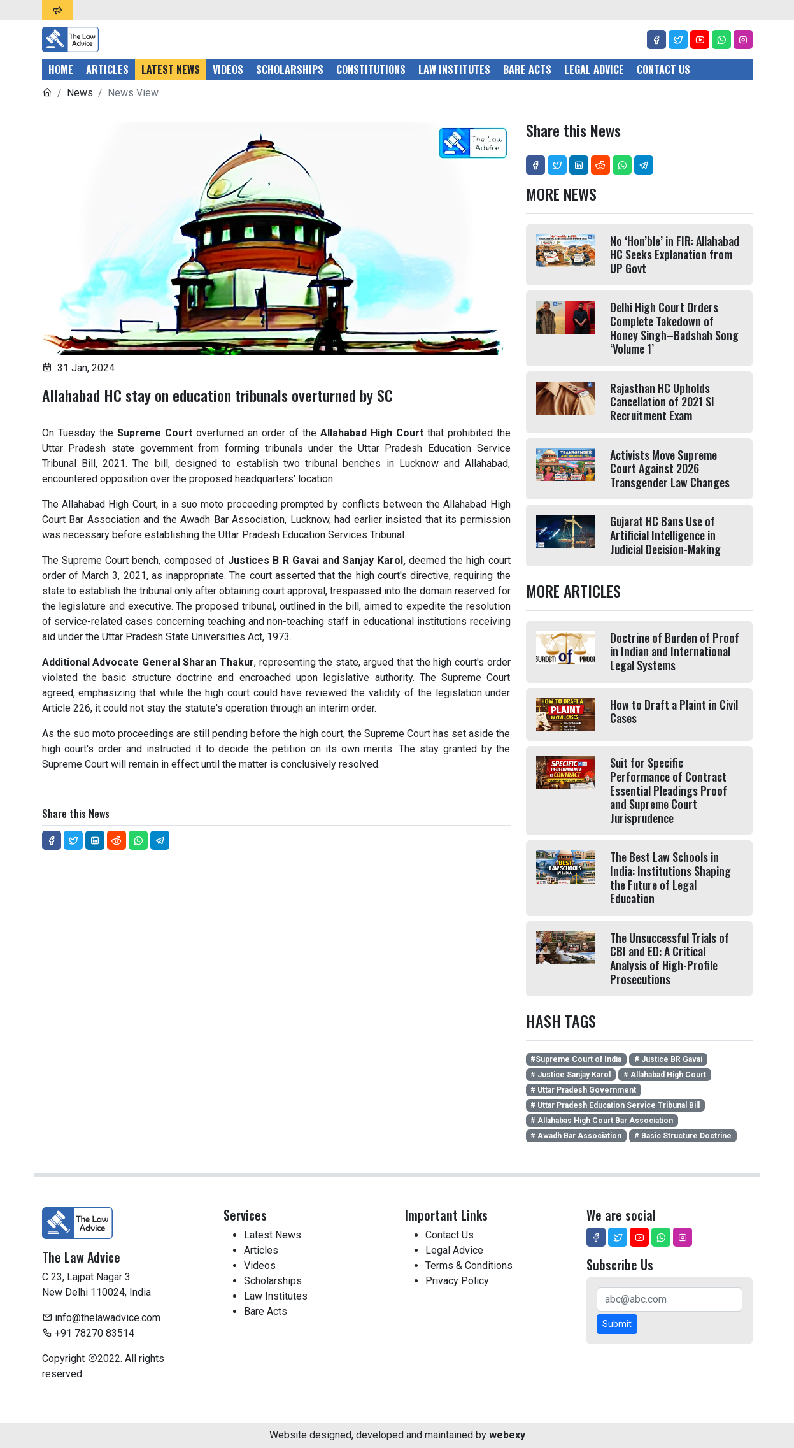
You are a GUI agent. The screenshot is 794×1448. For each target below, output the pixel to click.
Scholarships (289, 69)
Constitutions (371, 69)
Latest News (170, 69)
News (80, 93)
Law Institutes (454, 69)
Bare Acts (527, 69)
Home (60, 69)
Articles (107, 69)
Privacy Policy (457, 1281)
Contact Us (663, 69)
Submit (617, 1324)
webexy (507, 1435)
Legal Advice (594, 69)
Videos (228, 69)
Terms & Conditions (469, 1265)
